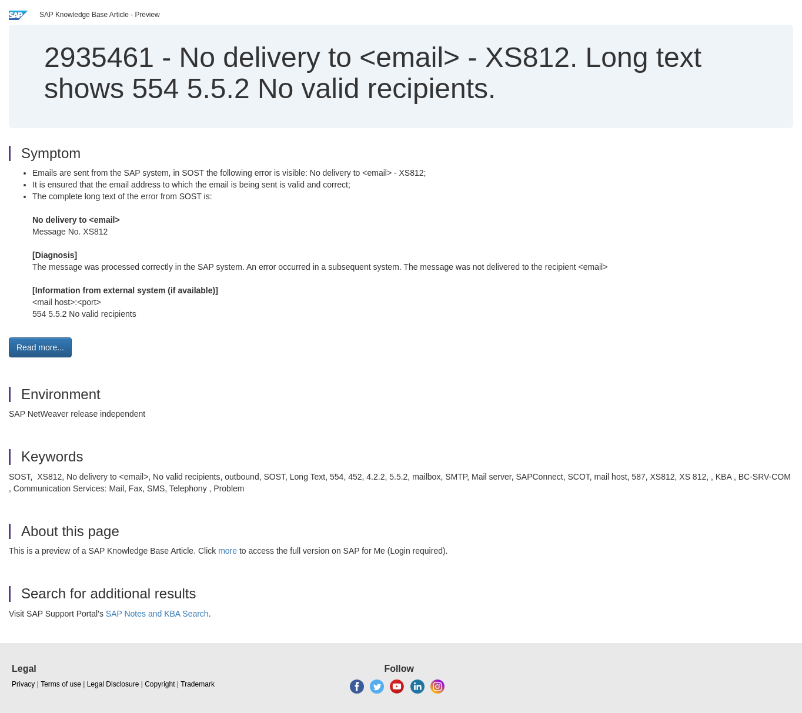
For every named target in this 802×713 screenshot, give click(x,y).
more (227, 550)
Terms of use (61, 684)
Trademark (198, 684)
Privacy (23, 684)
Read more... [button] (40, 347)
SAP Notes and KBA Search (157, 613)
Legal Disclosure (113, 684)
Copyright (160, 684)
